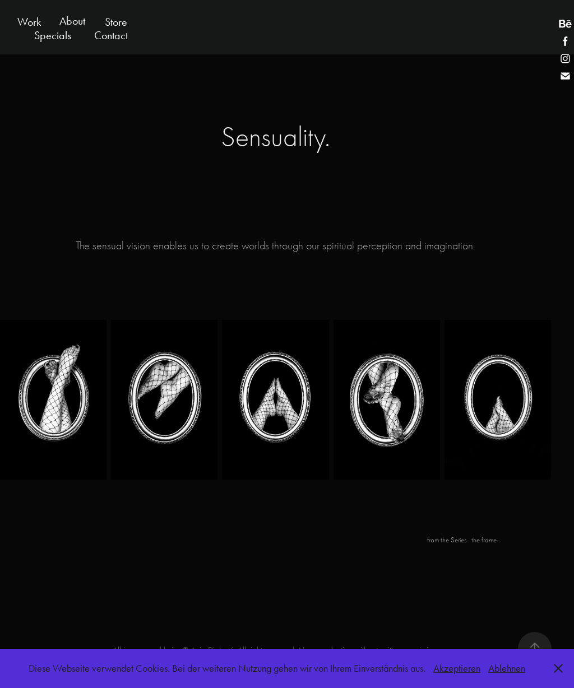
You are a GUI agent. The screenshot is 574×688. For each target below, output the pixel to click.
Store (116, 22)
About (72, 20)
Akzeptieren (456, 668)
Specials (52, 35)
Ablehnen (506, 668)
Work (29, 22)
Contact (111, 35)
